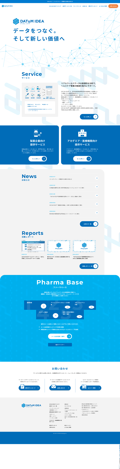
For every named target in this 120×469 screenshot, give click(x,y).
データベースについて (54, 433)
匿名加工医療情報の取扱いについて (89, 429)
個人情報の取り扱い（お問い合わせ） (90, 430)
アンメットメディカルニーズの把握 (71, 435)
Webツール (52, 439)
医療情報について (53, 435)
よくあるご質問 (103, 6)
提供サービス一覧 (67, 6)
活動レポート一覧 (87, 270)
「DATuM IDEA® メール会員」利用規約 (90, 436)
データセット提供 (53, 442)
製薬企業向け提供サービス (55, 437)
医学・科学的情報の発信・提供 (71, 442)
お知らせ (84, 6)
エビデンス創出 (68, 440)
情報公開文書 (85, 439)
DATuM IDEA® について (55, 6)
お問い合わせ (113, 6)
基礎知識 (67, 433)
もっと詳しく (87, 117)
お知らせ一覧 (87, 225)
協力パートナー (60, 369)
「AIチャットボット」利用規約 (88, 438)
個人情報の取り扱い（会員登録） (89, 432)
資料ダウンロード (93, 6)
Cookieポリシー (85, 434)
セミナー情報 (88, 412)
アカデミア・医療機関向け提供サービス (55, 446)
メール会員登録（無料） (58, 361)
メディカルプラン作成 (69, 438)
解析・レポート (53, 441)
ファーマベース (77, 6)
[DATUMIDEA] (11, 6)
